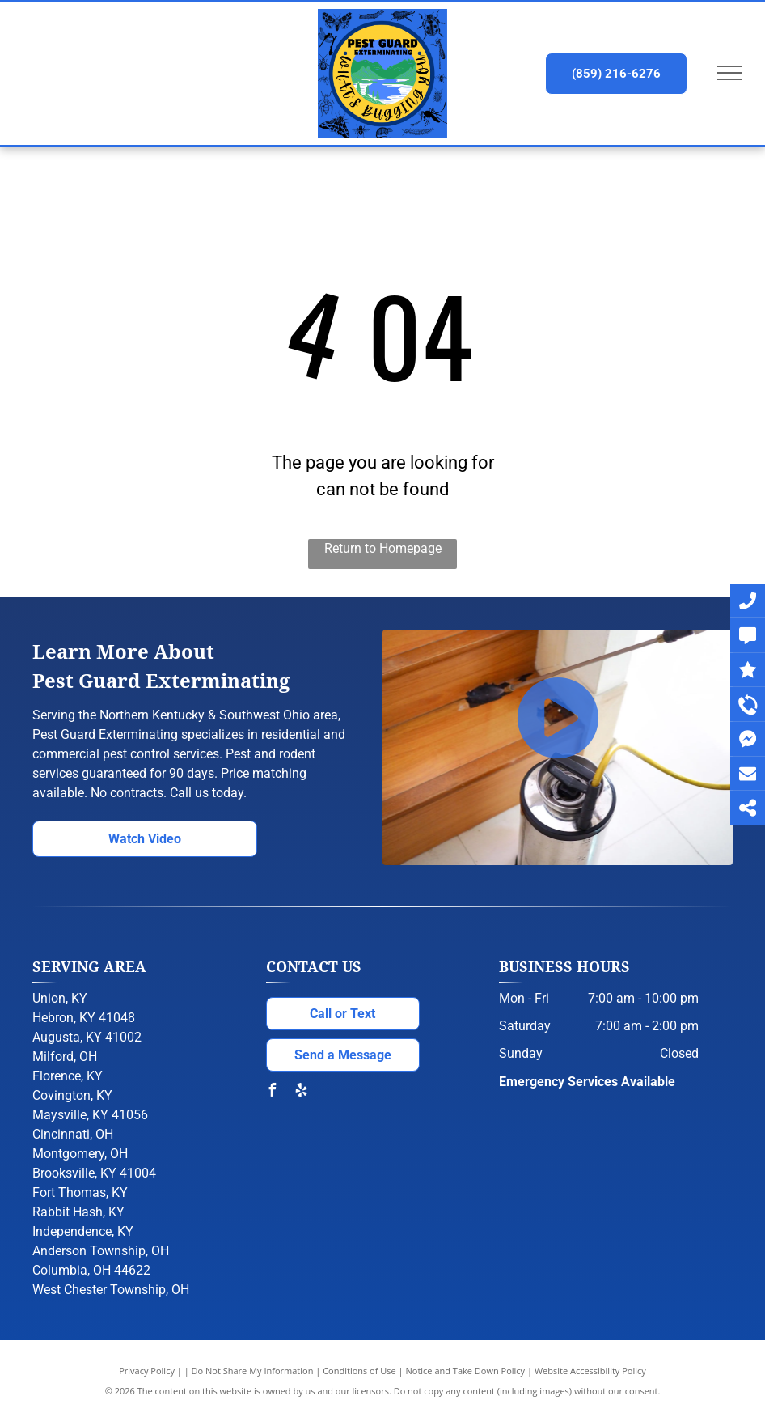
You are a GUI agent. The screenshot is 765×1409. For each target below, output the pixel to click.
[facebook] (272, 1092)
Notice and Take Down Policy (466, 1370)
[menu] (729, 73)
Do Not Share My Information (253, 1370)
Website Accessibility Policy (590, 1370)
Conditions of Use (359, 1370)
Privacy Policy (147, 1370)
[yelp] (301, 1092)
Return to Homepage (383, 548)
